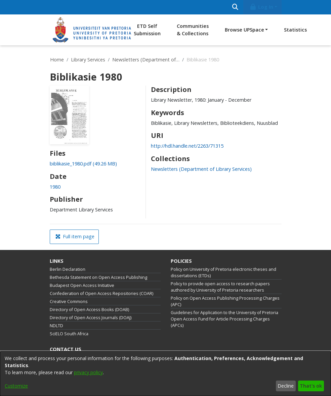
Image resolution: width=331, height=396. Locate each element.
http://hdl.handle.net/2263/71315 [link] (187, 146)
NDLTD (56, 326)
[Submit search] (235, 7)
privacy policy (88, 372)
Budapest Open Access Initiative (82, 285)
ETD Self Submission (147, 30)
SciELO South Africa (69, 334)
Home (57, 59)
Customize (16, 386)
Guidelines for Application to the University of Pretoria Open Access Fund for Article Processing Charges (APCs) (224, 319)
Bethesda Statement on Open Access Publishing (98, 277)
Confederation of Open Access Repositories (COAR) (101, 293)
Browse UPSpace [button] (244, 30)
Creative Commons (69, 301)
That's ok (311, 386)
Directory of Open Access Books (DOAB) (89, 309)
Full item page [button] (74, 236)
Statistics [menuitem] (295, 30)
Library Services (88, 59)
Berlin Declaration (67, 269)
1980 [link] (55, 187)
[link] (83, 163)
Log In (261, 7)
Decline (286, 386)
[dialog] (165, 373)
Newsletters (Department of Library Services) (145, 59)
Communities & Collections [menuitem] (193, 30)
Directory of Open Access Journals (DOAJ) (90, 317)
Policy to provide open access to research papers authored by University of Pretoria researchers (220, 287)
